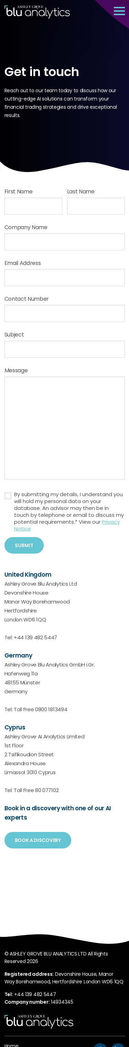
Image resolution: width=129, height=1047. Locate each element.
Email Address (22, 263)
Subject (14, 335)
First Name (18, 192)
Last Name (81, 192)
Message (16, 371)
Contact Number (26, 299)
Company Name (25, 228)
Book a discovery (38, 840)
